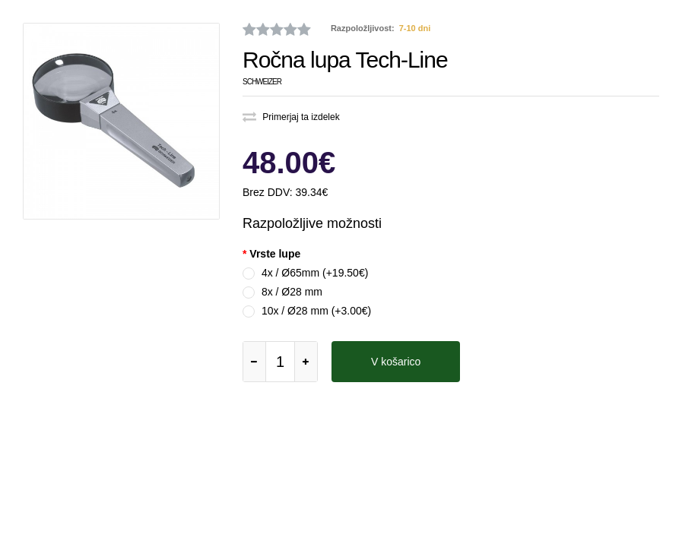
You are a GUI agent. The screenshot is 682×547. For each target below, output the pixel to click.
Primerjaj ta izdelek (291, 117)
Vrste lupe (274, 254)
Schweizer (262, 81)
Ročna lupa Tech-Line (345, 59)
